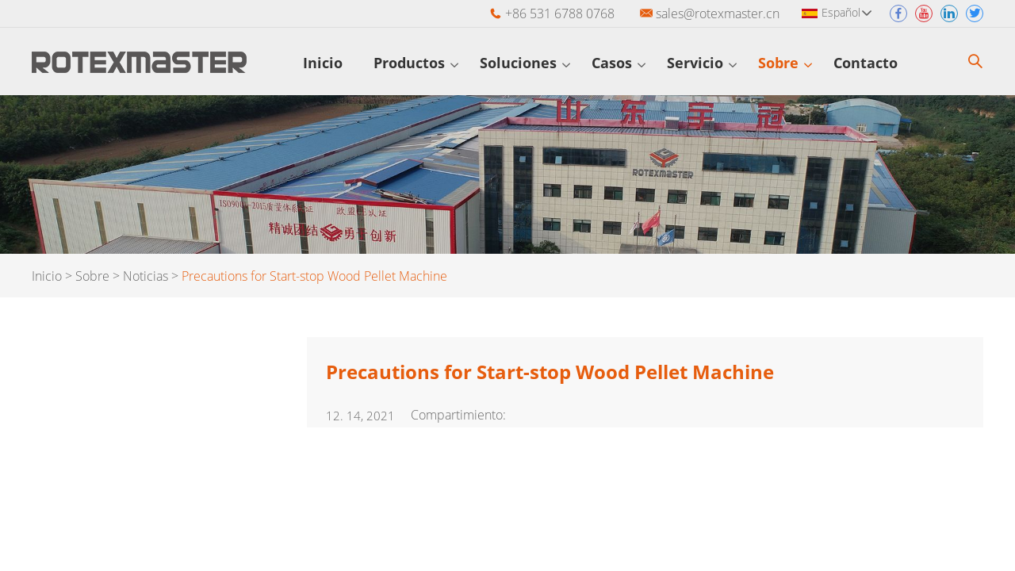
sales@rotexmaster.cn (717, 13)
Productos (415, 62)
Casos (618, 62)
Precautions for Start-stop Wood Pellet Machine (314, 276)
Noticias (145, 276)
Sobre (785, 62)
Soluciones (525, 62)
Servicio (702, 62)
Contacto (872, 62)
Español (846, 12)
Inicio (327, 62)
